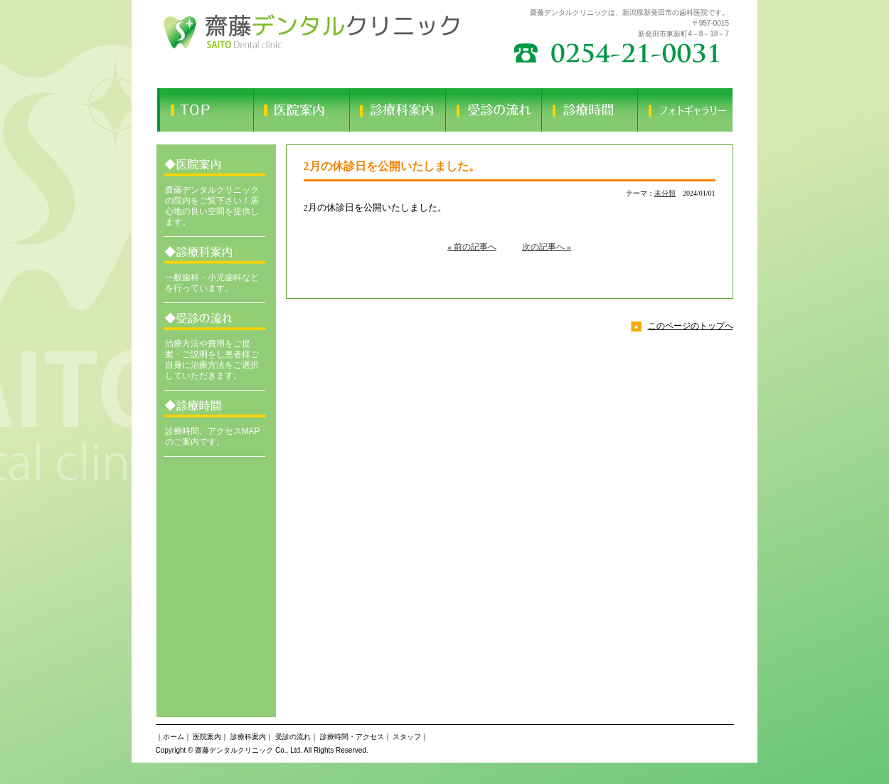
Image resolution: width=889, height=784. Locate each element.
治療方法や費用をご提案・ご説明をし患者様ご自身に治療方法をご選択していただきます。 (212, 360)
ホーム (173, 737)
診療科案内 (248, 737)
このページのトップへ (690, 326)
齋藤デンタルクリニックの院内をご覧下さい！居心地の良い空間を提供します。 (212, 206)
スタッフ (407, 737)
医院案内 (207, 737)
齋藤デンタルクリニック (234, 750)
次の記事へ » (546, 247)
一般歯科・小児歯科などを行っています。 (212, 282)
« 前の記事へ (471, 247)
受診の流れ (293, 737)
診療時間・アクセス (352, 737)
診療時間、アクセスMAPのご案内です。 (212, 436)
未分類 (665, 193)
